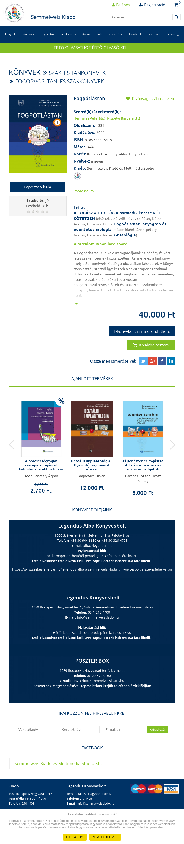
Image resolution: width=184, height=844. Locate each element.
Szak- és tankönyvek (77, 73)
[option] (41, 443)
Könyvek (10, 34)
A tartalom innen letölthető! (101, 244)
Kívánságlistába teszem (150, 98)
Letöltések (154, 34)
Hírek (99, 34)
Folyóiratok (47, 34)
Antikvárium (68, 34)
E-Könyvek (27, 34)
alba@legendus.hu (97, 545)
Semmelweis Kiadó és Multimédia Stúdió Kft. (58, 763)
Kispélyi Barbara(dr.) (123, 118)
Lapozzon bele (37, 187)
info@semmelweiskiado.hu (98, 617)
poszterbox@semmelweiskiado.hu (98, 680)
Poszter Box (115, 34)
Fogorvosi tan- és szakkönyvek (59, 81)
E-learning (173, 34)
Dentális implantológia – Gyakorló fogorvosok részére (92, 465)
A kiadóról (135, 34)
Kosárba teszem (151, 344)
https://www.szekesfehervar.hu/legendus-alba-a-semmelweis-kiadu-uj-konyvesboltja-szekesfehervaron (92, 569)
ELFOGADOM (75, 837)
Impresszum (84, 191)
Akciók (86, 34)
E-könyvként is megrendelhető (142, 331)
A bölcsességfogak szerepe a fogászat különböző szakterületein (41, 465)
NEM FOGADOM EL (105, 837)
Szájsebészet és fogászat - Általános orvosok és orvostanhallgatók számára (143, 467)
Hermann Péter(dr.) (89, 118)
